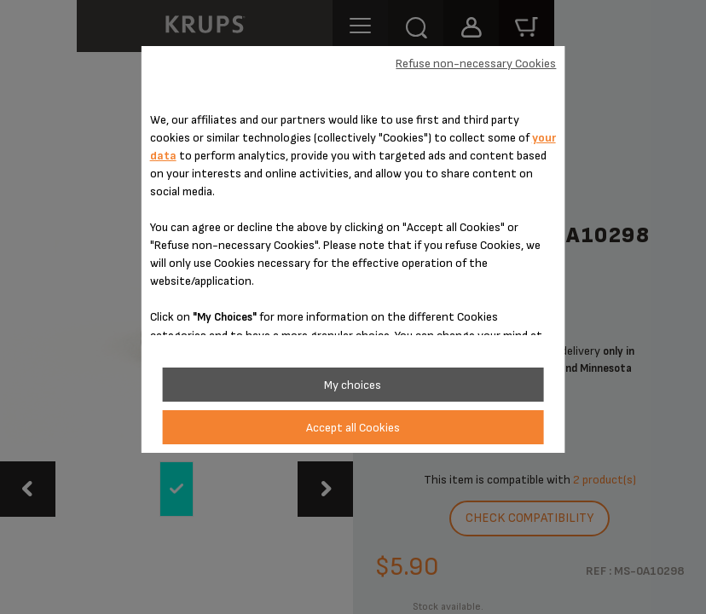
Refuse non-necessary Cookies (476, 63)
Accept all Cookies (353, 427)
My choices (352, 385)
